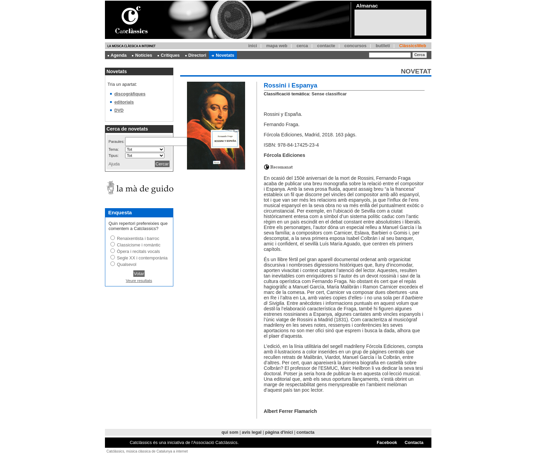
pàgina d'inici (279, 432)
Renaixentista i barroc (138, 238)
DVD (119, 110)
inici (252, 45)
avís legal (252, 432)
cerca (302, 45)
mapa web (276, 45)
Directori (195, 55)
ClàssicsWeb (412, 45)
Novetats (223, 55)
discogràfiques (130, 93)
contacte (326, 45)
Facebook (387, 442)
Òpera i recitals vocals (138, 251)
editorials (124, 102)
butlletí (383, 45)
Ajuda (114, 163)
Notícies (142, 55)
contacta (305, 432)
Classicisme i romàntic (138, 244)
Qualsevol (126, 264)
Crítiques (168, 55)
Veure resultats (139, 281)
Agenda (117, 55)
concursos (355, 45)
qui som (230, 432)
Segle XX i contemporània (142, 257)
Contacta (414, 442)
